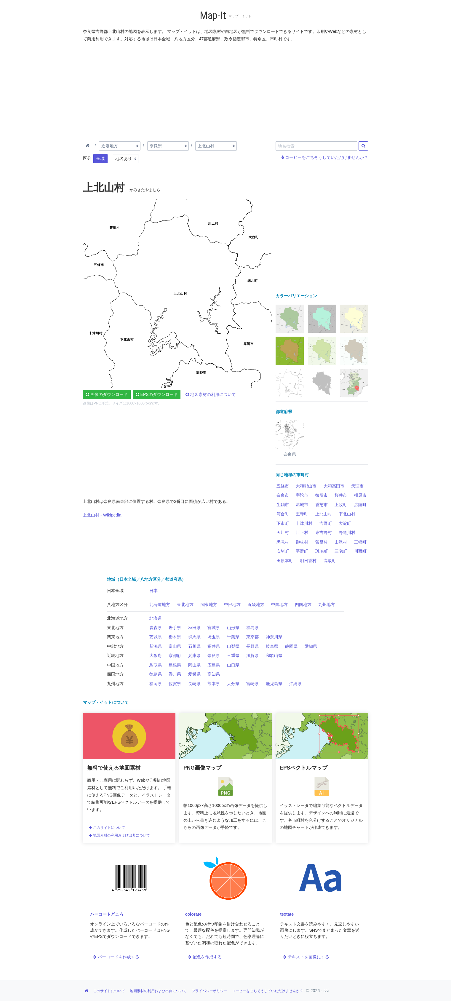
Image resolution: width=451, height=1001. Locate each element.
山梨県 (233, 646)
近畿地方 (256, 604)
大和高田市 (334, 486)
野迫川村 (347, 532)
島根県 (175, 665)
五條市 (282, 486)
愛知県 (311, 646)
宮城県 (213, 627)
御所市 (321, 495)
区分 (87, 158)
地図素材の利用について (210, 394)
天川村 (282, 532)
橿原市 (360, 495)
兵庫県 (194, 655)
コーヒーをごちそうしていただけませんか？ (325, 157)
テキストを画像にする (306, 956)
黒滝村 (282, 542)
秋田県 (194, 627)
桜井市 (341, 495)
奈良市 (282, 495)
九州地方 (326, 604)
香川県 (175, 674)
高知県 (213, 674)
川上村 (302, 532)
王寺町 (302, 513)
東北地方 (185, 604)
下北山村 (347, 513)
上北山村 (323, 513)
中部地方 (232, 604)
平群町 (302, 551)
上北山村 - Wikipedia (102, 515)
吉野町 (325, 523)
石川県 (194, 646)
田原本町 (284, 560)
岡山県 (194, 665)
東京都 (252, 636)
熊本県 (213, 683)
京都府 (175, 655)
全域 (100, 158)
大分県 (233, 683)
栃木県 (175, 636)
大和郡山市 (306, 486)
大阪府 (155, 655)
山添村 (341, 542)
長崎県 (194, 683)
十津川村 (304, 523)
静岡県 (291, 646)
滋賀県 (252, 655)
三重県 (233, 655)
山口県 (233, 665)
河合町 (282, 513)
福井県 (213, 646)
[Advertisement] (226, 90)
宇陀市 (302, 495)
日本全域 (115, 590)
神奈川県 (274, 636)
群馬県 (194, 636)
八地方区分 (117, 604)
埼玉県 (213, 636)
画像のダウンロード (107, 394)
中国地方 (279, 604)
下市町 (282, 523)
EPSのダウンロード (157, 394)
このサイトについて (107, 828)
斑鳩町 (321, 551)
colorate (193, 914)
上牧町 (341, 504)
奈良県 (213, 655)
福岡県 (155, 683)
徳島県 (155, 674)
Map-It (213, 15)
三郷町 (360, 542)
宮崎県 (252, 683)
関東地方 (209, 604)
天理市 (357, 486)
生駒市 (282, 504)
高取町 (330, 560)
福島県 (252, 627)
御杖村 (302, 542)
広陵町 (360, 504)
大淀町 (345, 523)
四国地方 (303, 604)
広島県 (213, 665)
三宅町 (341, 551)
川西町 (360, 551)
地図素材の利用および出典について (119, 835)
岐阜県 (272, 646)
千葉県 (233, 636)
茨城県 (155, 636)
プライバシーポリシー (209, 991)
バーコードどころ (106, 914)
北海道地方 (159, 604)
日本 (153, 590)
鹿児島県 (274, 683)
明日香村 (308, 560)
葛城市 (302, 504)
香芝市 (321, 504)
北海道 (155, 618)
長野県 (252, 646)
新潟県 (155, 646)
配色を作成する (205, 956)
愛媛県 (194, 674)
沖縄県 (295, 683)
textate (287, 914)
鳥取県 (155, 665)
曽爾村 (321, 542)
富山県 (175, 646)
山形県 (233, 627)
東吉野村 (323, 532)
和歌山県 (274, 655)
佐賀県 (175, 683)
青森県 (155, 627)
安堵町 (282, 551)
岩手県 (175, 627)
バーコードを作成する (116, 956)
